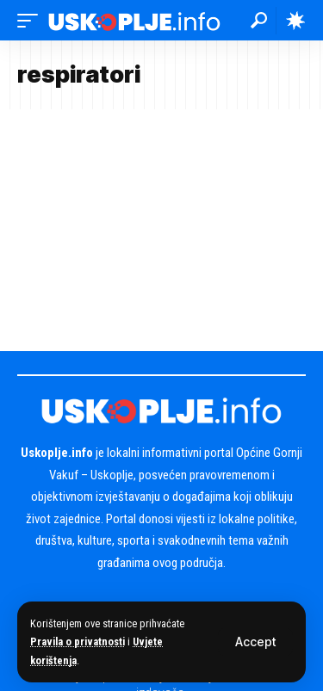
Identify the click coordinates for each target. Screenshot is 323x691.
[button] (255, 642)
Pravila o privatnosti (77, 641)
